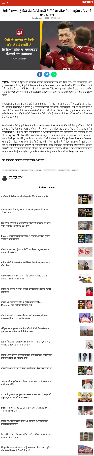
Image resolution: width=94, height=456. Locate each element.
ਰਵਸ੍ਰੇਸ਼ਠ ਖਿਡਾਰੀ (64, 170)
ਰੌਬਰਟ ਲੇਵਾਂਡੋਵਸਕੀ (49, 170)
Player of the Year (27, 170)
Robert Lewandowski (10, 170)
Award (38, 170)
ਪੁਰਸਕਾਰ (74, 170)
